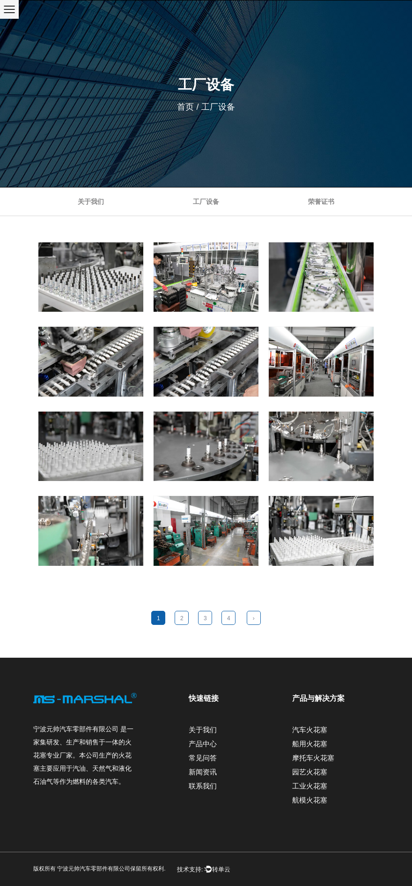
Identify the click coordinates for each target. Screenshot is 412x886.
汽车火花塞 (309, 730)
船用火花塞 (309, 744)
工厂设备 (206, 201)
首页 (185, 107)
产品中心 (203, 744)
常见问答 (203, 758)
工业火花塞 (309, 786)
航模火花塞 (309, 800)
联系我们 (203, 786)
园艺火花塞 (309, 772)
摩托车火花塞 (313, 758)
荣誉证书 (321, 201)
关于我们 (91, 201)
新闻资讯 (203, 772)
